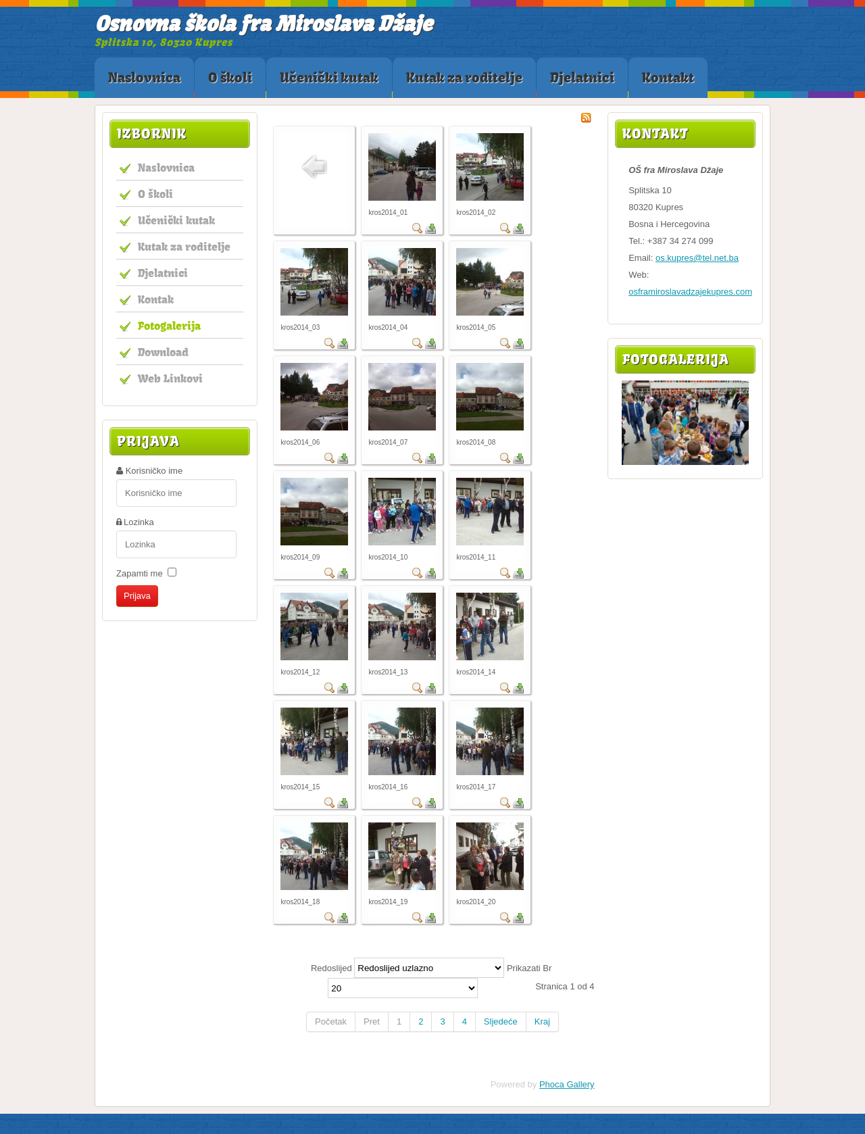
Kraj (542, 1021)
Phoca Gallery (567, 1084)
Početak (331, 1021)
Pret (372, 1021)
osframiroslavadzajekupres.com (690, 292)
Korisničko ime (154, 471)
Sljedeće (501, 1021)
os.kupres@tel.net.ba (697, 258)
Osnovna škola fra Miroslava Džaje (263, 23)
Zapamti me (139, 573)
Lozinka (139, 522)
